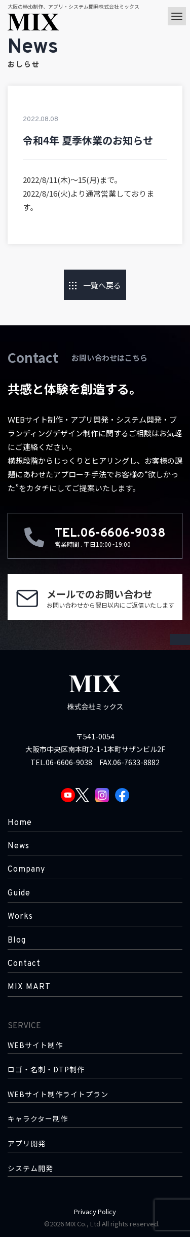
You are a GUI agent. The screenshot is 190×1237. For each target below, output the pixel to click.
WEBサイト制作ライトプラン (58, 1094)
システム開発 (30, 1168)
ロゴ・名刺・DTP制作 (46, 1069)
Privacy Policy (95, 1211)
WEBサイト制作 (35, 1045)
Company (26, 870)
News (18, 846)
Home (20, 823)
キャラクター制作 (38, 1118)
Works (20, 917)
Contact (24, 964)
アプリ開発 (27, 1143)
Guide (19, 893)
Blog (17, 940)
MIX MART (29, 987)
